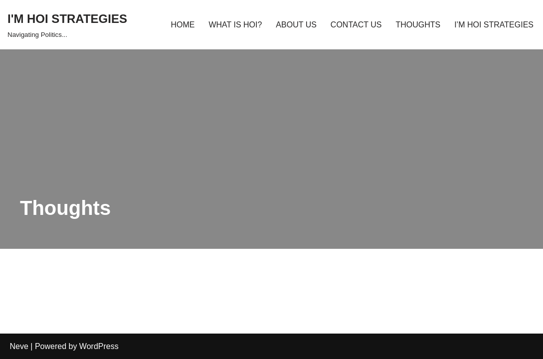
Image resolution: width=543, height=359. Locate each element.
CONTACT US (356, 24)
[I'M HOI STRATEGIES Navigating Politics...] (67, 24)
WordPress (99, 346)
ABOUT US (296, 24)
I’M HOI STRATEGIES (494, 24)
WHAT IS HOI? (235, 24)
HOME (182, 24)
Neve (19, 346)
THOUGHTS (417, 24)
